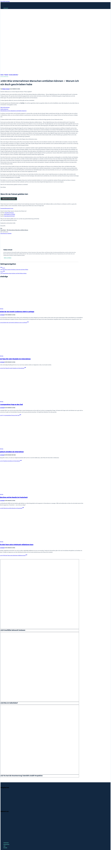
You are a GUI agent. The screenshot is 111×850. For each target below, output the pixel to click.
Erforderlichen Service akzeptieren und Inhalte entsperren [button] (13, 110)
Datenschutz (6, 844)
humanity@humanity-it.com (6, 208)
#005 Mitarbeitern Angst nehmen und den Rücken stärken (39, 272)
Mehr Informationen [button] (5, 107)
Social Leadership (4, 76)
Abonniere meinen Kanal (8, 198)
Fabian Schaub (5, 89)
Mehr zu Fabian (7, 258)
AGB (4, 846)
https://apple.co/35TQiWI (9, 214)
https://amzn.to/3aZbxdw (5, 233)
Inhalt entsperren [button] (4, 109)
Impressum (6, 842)
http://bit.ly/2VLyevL (9, 212)
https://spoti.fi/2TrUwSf (9, 216)
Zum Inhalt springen (5, 1)
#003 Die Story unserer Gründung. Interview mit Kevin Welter (39, 268)
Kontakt (6, 8)
